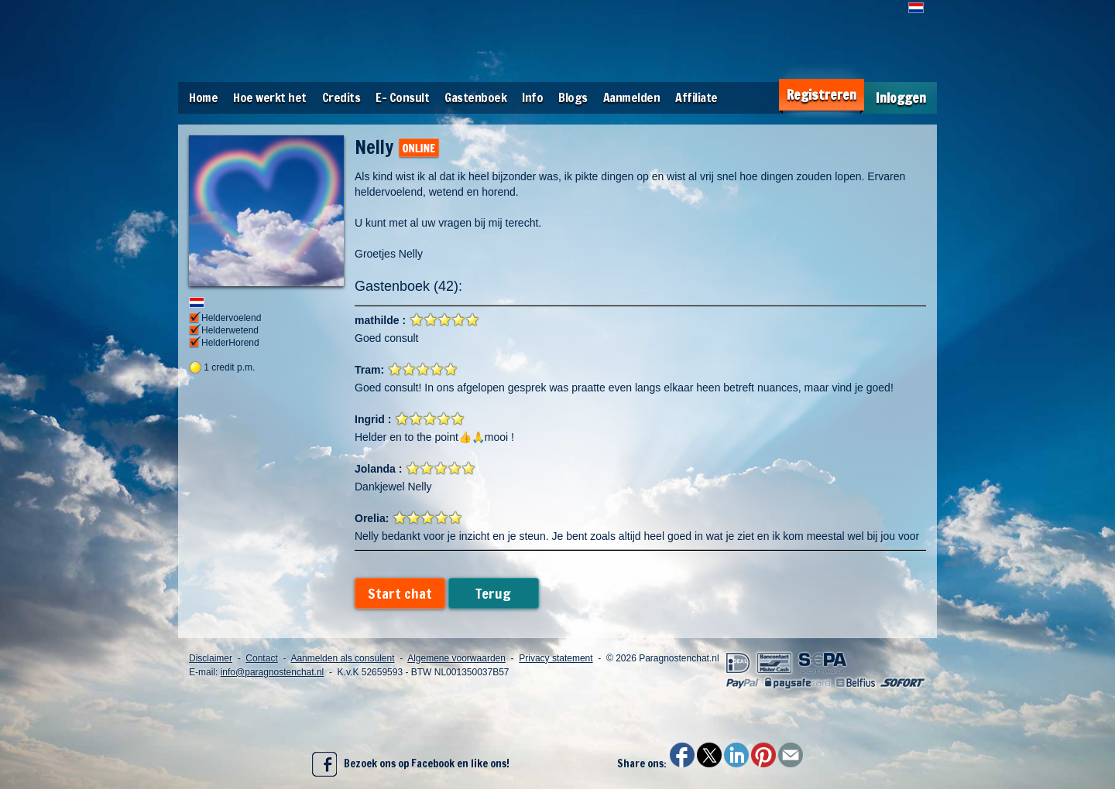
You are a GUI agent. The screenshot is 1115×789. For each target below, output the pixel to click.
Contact (261, 658)
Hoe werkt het (270, 97)
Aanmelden (631, 97)
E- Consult (402, 97)
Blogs (573, 97)
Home (203, 97)
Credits (341, 97)
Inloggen (901, 98)
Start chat (400, 593)
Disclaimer (210, 658)
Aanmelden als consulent (342, 658)
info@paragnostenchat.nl (272, 672)
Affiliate (696, 97)
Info (532, 97)
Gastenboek (475, 97)
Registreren (821, 94)
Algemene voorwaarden (456, 658)
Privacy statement (555, 658)
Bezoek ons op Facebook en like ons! (410, 764)
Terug (493, 593)
